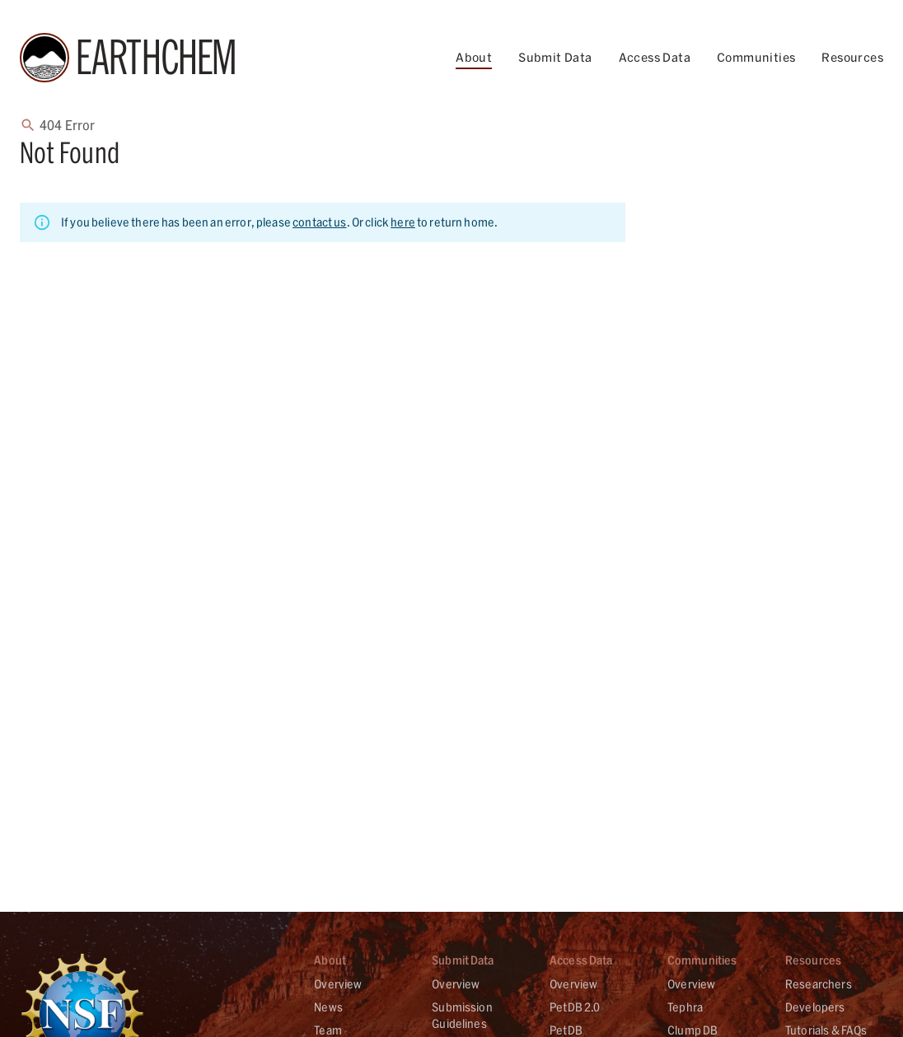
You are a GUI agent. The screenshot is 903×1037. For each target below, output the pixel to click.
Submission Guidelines (462, 1015)
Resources (852, 57)
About (474, 57)
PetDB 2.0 (575, 1007)
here (403, 222)
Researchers (818, 984)
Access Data (654, 57)
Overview (338, 984)
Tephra (685, 1007)
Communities (756, 57)
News (328, 1007)
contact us (319, 222)
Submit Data (555, 57)
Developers (815, 1007)
